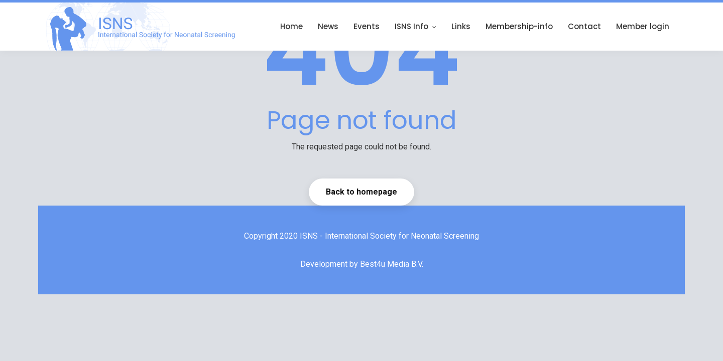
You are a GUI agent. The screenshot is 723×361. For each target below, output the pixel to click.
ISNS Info (415, 26)
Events (366, 26)
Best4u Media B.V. (391, 264)
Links (460, 26)
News (328, 26)
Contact (584, 26)
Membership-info (519, 26)
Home (291, 26)
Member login (642, 26)
